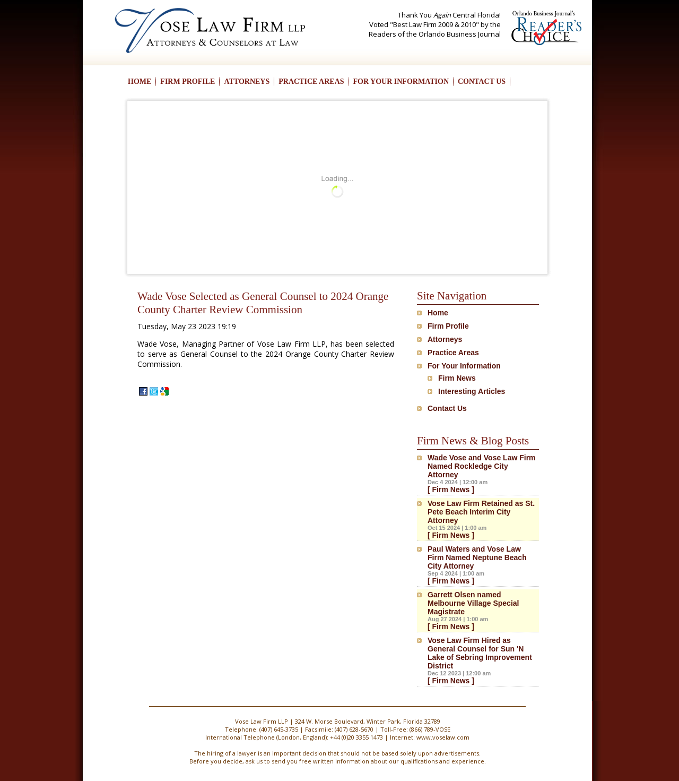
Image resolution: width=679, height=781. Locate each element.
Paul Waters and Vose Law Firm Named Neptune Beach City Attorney (477, 557)
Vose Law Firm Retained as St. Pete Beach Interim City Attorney (481, 512)
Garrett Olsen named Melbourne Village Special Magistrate (473, 603)
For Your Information (464, 366)
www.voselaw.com (442, 737)
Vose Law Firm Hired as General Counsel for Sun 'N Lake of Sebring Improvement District (480, 653)
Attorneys (445, 339)
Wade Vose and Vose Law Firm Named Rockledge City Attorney (482, 466)
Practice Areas (453, 352)
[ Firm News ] (451, 489)
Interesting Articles (471, 391)
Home (438, 312)
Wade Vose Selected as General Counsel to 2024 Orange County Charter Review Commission (262, 303)
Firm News (457, 378)
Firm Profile (448, 326)
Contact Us (447, 408)
